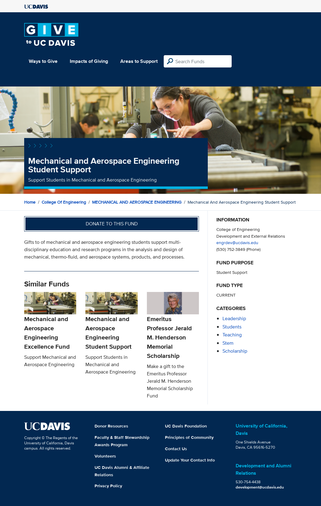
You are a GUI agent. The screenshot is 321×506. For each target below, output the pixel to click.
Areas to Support (139, 61)
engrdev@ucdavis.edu (237, 242)
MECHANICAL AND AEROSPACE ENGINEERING (136, 202)
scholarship (234, 351)
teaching (232, 334)
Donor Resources (111, 426)
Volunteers (105, 456)
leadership (234, 318)
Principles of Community (189, 437)
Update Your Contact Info (190, 460)
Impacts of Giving (89, 61)
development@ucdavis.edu (260, 487)
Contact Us (176, 449)
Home (29, 202)
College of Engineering (64, 202)
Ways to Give (43, 61)
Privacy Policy (108, 486)
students (231, 326)
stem (227, 343)
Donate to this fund (112, 223)
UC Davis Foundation (186, 426)
